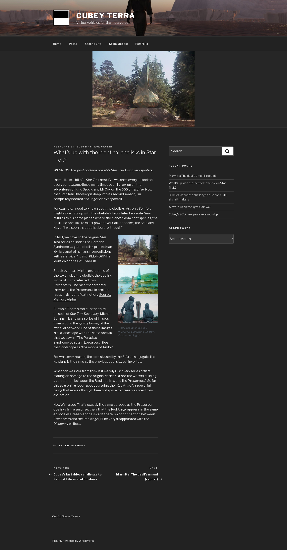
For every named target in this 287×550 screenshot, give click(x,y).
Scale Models (118, 43)
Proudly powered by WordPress (73, 540)
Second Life (93, 43)
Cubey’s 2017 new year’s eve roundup (193, 214)
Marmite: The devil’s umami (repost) (192, 175)
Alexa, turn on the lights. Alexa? (189, 207)
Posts (73, 43)
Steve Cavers (101, 146)
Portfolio (141, 43)
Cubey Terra (105, 15)
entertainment (72, 445)
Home (57, 43)
